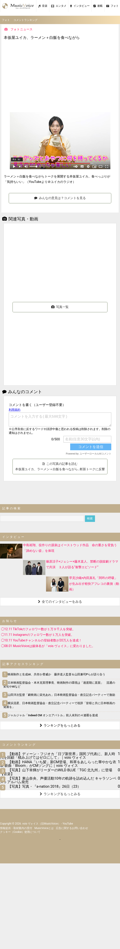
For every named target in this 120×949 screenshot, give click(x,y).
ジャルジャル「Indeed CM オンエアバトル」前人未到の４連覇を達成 (50, 715)
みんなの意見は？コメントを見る (60, 198)
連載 (98, 5)
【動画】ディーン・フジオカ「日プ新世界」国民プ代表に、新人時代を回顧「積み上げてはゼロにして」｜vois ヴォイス (57, 756)
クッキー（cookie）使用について (20, 832)
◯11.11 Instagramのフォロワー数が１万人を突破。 (37, 634)
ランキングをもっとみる (60, 725)
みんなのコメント (22, 391)
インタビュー (80, 5)
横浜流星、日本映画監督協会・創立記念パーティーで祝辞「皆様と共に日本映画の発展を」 (59, 705)
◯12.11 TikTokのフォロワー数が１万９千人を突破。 (38, 629)
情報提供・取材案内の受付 (16, 828)
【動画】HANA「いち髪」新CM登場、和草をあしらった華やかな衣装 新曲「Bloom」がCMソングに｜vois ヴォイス (58, 764)
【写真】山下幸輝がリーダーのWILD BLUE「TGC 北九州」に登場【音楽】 (56, 772)
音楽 (42, 5)
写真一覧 (60, 307)
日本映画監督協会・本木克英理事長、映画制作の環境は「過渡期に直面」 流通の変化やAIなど (59, 684)
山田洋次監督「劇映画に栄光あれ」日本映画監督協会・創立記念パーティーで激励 (59, 694)
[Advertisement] (60, 76)
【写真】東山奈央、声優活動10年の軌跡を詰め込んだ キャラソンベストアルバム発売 (58, 780)
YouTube (68, 823)
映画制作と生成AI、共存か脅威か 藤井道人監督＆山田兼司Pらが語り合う (54, 674)
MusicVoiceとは (44, 828)
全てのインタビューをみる (60, 602)
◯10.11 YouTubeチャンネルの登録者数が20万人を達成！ (41, 640)
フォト (6, 20)
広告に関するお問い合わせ (72, 828)
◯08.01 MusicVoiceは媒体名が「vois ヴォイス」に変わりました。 (48, 646)
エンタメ (58, 5)
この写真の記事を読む (60, 466)
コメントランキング (25, 20)
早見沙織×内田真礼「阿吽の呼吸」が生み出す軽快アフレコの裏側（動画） (94, 583)
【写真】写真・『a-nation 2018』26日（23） (44, 786)
